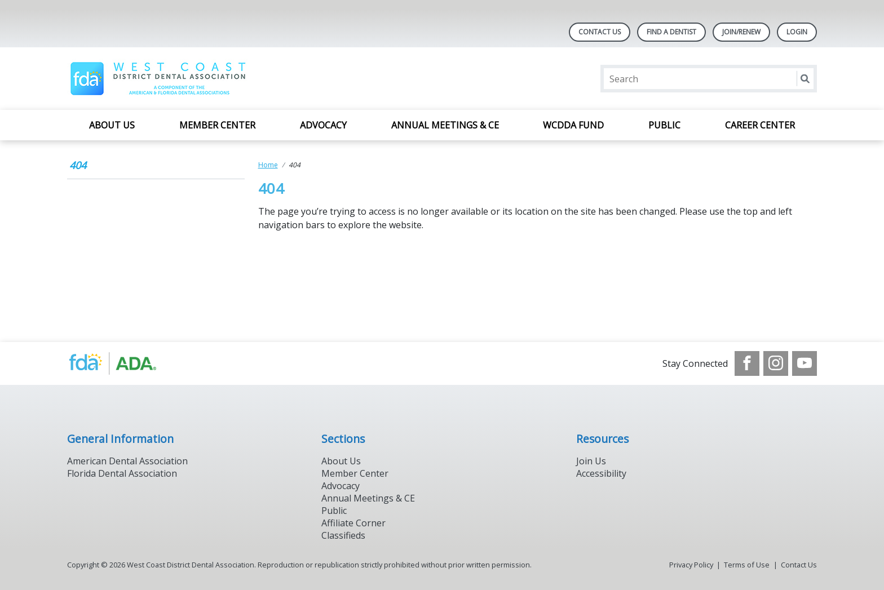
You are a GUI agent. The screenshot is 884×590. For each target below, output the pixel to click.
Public (664, 125)
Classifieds (343, 535)
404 (77, 165)
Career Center (760, 125)
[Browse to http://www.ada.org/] (124, 363)
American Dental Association (127, 461)
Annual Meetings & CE (445, 125)
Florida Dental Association (122, 473)
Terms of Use (747, 565)
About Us (112, 125)
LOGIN (796, 32)
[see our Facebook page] (747, 363)
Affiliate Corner (353, 523)
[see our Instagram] (775, 363)
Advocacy (323, 125)
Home (268, 165)
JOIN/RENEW (741, 32)
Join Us (591, 461)
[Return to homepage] (160, 79)
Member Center (217, 125)
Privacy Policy (691, 565)
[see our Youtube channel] (804, 363)
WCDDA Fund (573, 125)
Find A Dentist (671, 32)
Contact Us (599, 32)
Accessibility (601, 473)
